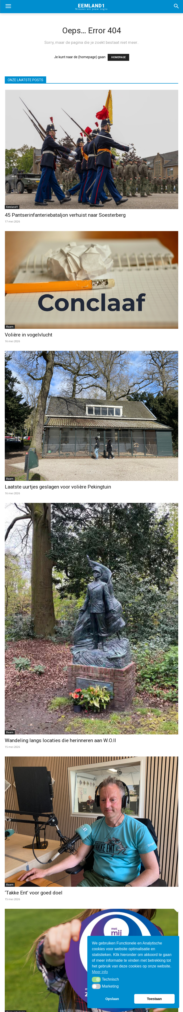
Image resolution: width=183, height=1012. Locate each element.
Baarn (9, 326)
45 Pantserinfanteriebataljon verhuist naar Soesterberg (65, 215)
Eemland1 (12, 207)
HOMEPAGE (118, 57)
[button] (96, 979)
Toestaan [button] (154, 999)
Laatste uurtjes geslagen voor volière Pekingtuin (58, 487)
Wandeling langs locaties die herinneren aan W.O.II (60, 740)
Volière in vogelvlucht (28, 335)
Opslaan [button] (112, 999)
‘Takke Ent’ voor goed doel (33, 893)
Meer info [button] (100, 972)
